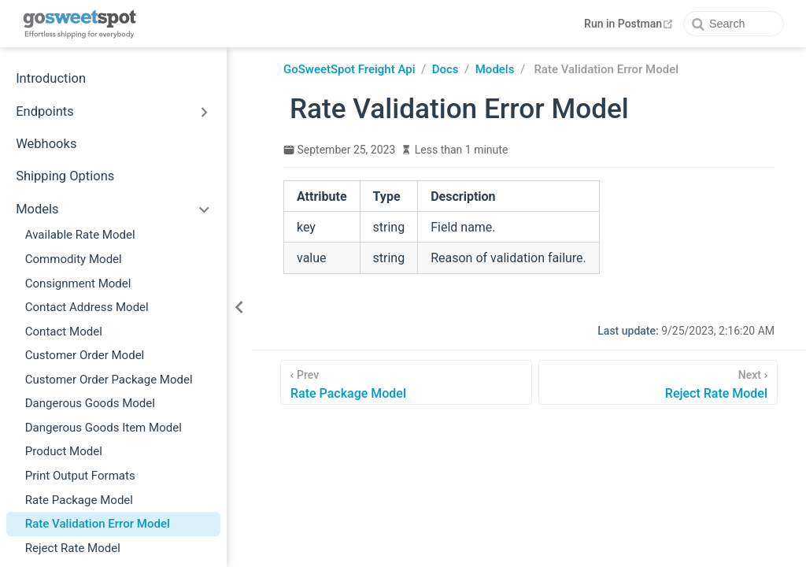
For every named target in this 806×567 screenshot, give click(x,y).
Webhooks (46, 143)
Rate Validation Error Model (97, 524)
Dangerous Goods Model (90, 403)
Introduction (51, 78)
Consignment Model (78, 283)
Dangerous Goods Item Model (103, 428)
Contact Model (63, 331)
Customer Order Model (85, 355)
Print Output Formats (80, 476)
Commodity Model (73, 259)
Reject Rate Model (72, 548)
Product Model (63, 451)
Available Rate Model (80, 235)
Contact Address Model (87, 307)
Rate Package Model (79, 500)
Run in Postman (630, 23)
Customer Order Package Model (109, 379)
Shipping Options (65, 176)
